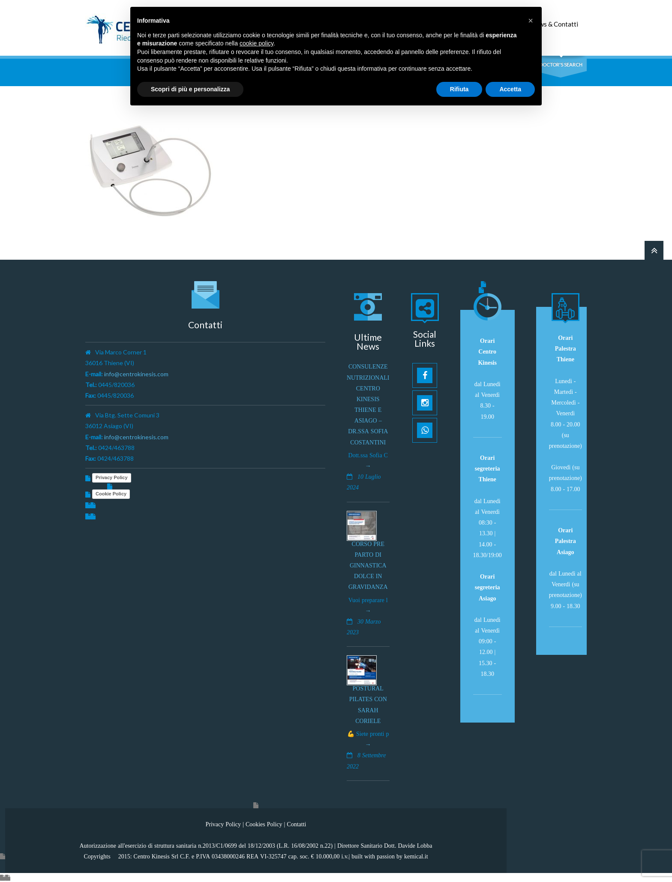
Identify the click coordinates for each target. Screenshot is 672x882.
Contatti (296, 824)
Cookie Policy (111, 493)
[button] (530, 20)
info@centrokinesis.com (136, 374)
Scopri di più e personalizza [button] (190, 89)
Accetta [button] (510, 89)
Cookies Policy (264, 824)
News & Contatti (554, 24)
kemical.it (416, 856)
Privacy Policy (112, 477)
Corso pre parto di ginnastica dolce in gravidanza (368, 565)
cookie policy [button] (256, 43)
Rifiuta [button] (459, 89)
